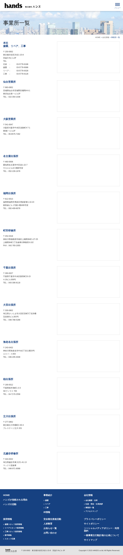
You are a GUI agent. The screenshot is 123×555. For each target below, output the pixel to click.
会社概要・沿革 (91, 500)
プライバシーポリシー (95, 519)
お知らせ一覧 (50, 528)
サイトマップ (90, 540)
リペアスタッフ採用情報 (14, 528)
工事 (47, 508)
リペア (47, 504)
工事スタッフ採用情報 (13, 531)
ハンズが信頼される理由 (15, 499)
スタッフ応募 (10, 539)
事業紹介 (48, 495)
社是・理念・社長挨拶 (94, 504)
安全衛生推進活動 (52, 519)
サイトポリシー (91, 523)
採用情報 (7, 519)
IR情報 (47, 512)
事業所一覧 (89, 508)
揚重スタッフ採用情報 (13, 524)
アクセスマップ (91, 511)
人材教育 (48, 523)
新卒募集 (8, 535)
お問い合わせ (50, 533)
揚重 (47, 500)
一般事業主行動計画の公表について (101, 535)
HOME (97, 37)
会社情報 (105, 37)
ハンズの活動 (9, 504)
